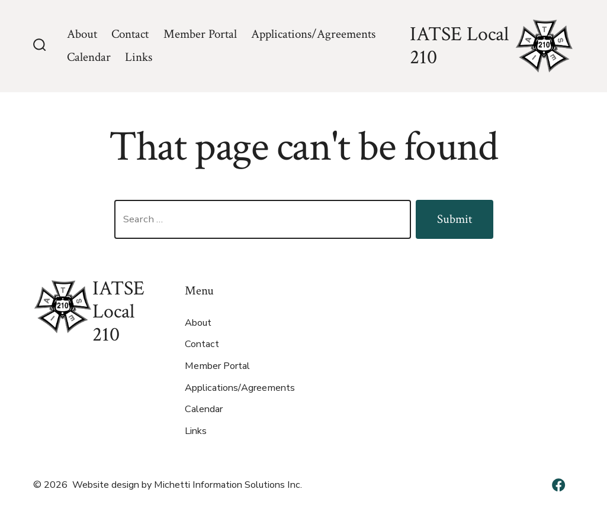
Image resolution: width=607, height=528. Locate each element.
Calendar (89, 57)
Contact (130, 34)
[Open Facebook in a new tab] (558, 484)
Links (138, 57)
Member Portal (200, 34)
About (82, 34)
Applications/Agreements (313, 34)
